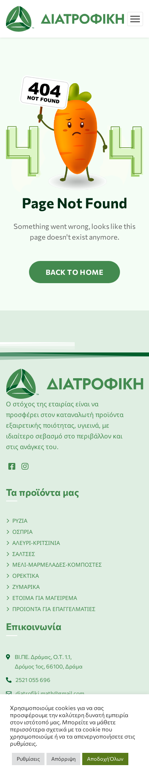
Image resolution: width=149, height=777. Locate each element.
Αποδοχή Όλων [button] (105, 759)
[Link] (65, 17)
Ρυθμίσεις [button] (28, 759)
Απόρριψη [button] (63, 759)
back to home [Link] (74, 272)
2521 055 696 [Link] (32, 679)
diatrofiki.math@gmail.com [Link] (49, 693)
